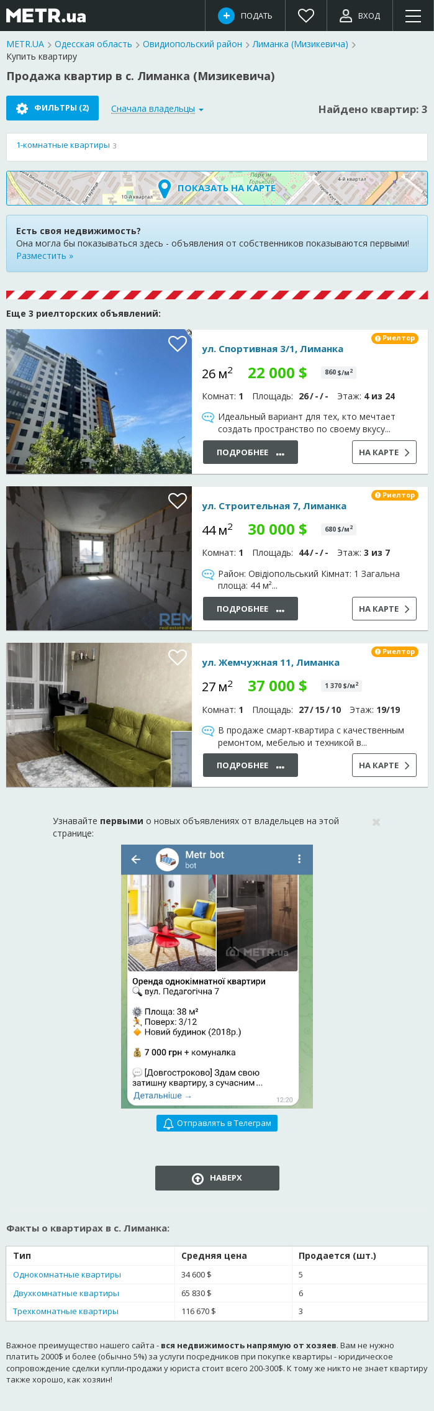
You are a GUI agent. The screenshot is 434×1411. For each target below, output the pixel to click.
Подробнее (250, 453)
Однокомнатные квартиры (67, 1274)
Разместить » (44, 255)
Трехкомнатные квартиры (66, 1311)
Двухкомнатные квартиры (66, 1293)
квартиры (63, 145)
